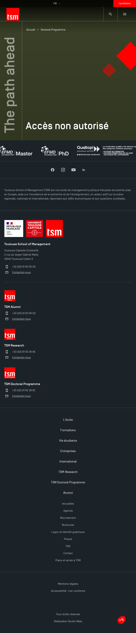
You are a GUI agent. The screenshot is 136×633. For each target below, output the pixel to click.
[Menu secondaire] (125, 14)
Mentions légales (68, 583)
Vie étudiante (68, 441)
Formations (68, 430)
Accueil (30, 29)
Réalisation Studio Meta (68, 621)
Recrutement (68, 517)
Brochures (68, 525)
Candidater (125, 3)
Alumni (68, 493)
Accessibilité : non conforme (68, 590)
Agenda (68, 510)
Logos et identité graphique (68, 532)
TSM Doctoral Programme (68, 482)
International (68, 461)
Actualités (68, 503)
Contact (68, 553)
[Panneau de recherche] (110, 14)
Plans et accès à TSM (68, 560)
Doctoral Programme (53, 29)
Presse (68, 539)
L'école (68, 420)
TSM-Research (68, 472)
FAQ (68, 546)
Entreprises (68, 451)
